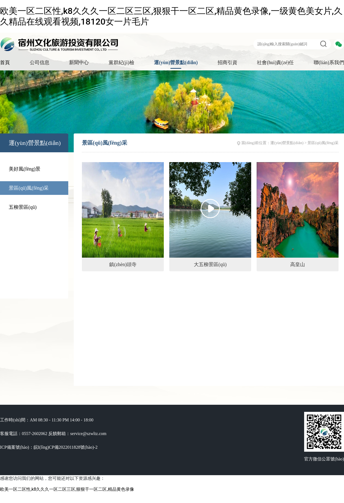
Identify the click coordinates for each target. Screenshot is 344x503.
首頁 (5, 62)
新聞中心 (79, 62)
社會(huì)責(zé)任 (275, 62)
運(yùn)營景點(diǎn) (176, 62)
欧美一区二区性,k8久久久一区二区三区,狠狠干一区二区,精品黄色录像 (67, 489)
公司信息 (39, 62)
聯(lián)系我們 (329, 62)
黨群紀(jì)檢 (121, 62)
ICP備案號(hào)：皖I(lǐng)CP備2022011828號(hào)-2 (48, 447)
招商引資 (227, 62)
